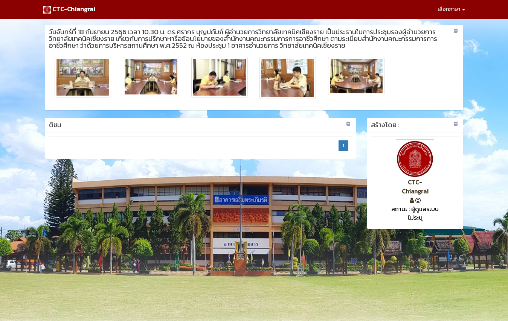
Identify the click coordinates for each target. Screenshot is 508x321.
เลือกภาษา (451, 9)
